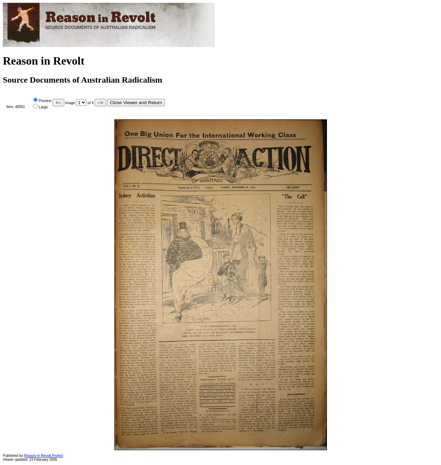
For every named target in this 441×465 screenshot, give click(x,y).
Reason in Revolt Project (43, 456)
